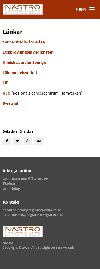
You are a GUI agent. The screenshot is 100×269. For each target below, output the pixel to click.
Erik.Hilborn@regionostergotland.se (33, 215)
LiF (5, 82)
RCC (6, 93)
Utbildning (11, 188)
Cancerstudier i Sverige (24, 41)
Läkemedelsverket (20, 72)
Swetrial (10, 103)
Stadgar (9, 183)
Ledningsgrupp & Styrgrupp (25, 178)
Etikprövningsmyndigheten (28, 52)
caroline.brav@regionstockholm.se (32, 209)
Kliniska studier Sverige (24, 62)
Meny (86, 9)
